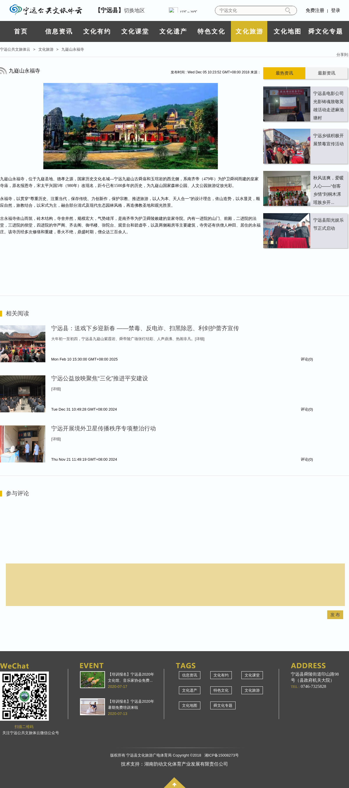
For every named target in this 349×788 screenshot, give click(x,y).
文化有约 (97, 31)
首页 (21, 31)
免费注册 (315, 10)
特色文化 (211, 31)
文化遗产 (173, 31)
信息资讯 (59, 31)
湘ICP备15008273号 (221, 755)
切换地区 (120, 10)
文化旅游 (249, 31)
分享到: (342, 54)
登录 (335, 10)
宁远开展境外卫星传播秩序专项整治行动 (103, 428)
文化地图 (288, 31)
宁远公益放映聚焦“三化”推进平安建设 (99, 378)
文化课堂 (135, 31)
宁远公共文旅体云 (15, 49)
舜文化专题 (325, 31)
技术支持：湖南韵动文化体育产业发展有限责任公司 (174, 764)
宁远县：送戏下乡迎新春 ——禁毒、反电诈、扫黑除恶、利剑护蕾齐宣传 (145, 328)
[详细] (199, 339)
